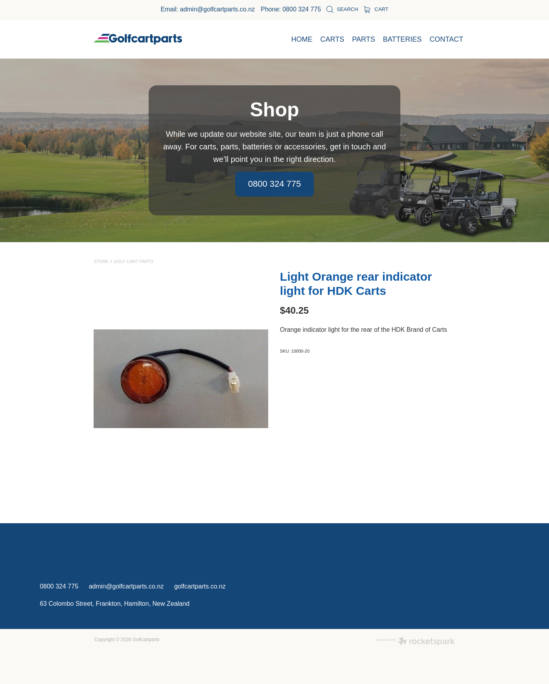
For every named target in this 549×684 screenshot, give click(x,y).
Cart (376, 9)
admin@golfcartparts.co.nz (217, 9)
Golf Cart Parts (133, 261)
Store (101, 261)
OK (417, 650)
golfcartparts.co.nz (200, 586)
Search (342, 9)
